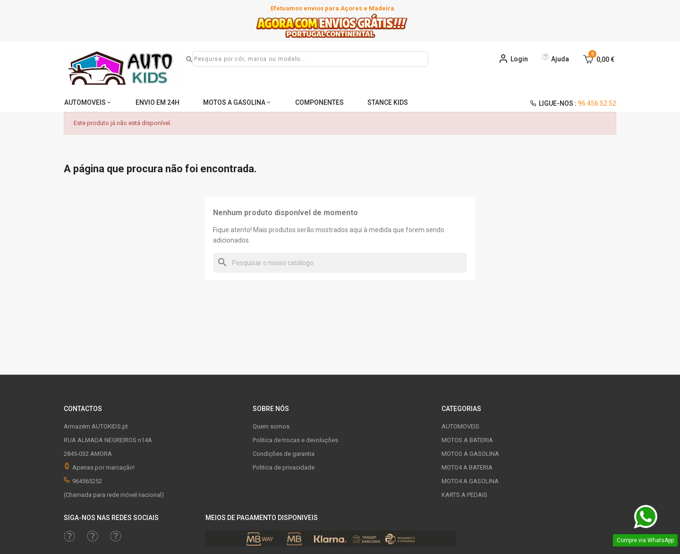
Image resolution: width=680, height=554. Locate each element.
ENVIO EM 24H (158, 102)
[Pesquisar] (340, 263)
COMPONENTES (322, 102)
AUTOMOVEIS (85, 102)
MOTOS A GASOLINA (235, 102)
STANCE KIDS (390, 102)
